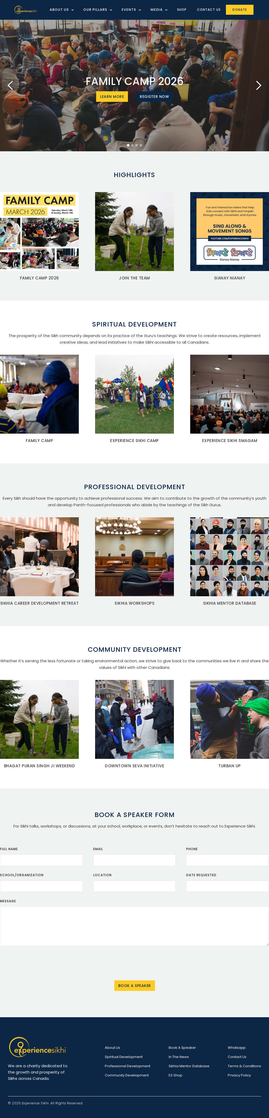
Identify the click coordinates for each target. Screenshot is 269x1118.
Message (8, 901)
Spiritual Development (124, 1057)
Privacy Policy (239, 1075)
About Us (112, 1047)
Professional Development (127, 1066)
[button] (59, 10)
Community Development (127, 1075)
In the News (179, 1057)
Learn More (112, 96)
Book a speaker (182, 1047)
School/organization (22, 875)
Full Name (9, 849)
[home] (25, 9)
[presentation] (134, 962)
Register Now (154, 96)
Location (102, 875)
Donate (239, 9)
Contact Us (209, 9)
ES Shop (175, 1075)
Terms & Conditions (244, 1066)
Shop (182, 9)
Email (98, 849)
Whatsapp (237, 1047)
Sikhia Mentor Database (189, 1066)
